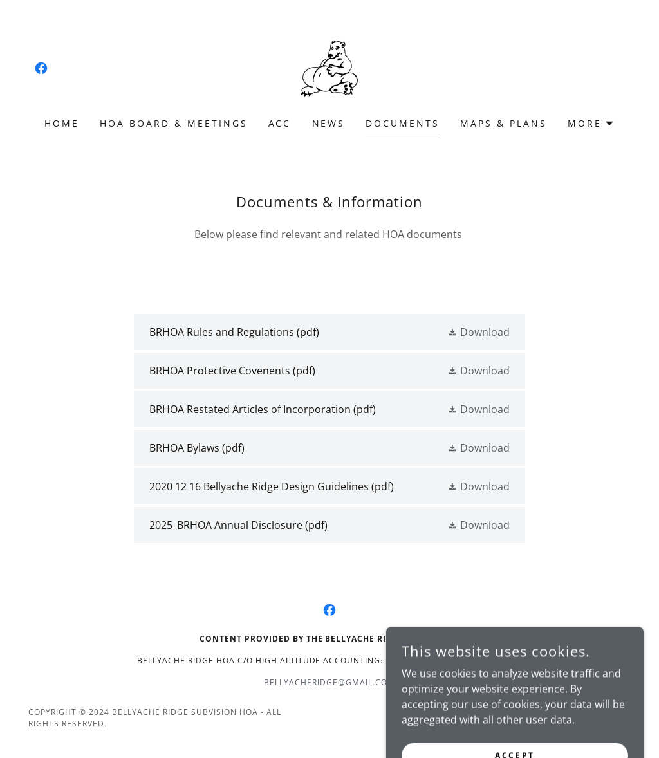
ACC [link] (280, 123)
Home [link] (61, 123)
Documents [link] (403, 123)
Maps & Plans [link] (503, 123)
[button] (591, 123)
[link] (41, 68)
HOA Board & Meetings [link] (174, 123)
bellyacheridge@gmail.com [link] (329, 682)
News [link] (329, 123)
